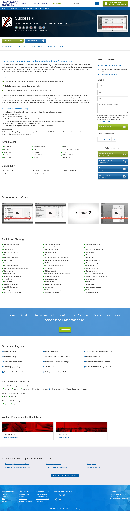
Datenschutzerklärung (104, 121)
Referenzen (5, 496)
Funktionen (38, 46)
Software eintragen (24, 494)
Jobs (3, 499)
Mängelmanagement (94, 467)
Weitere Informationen (57, 46)
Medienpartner (23, 499)
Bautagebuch (91, 464)
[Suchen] (97, 3)
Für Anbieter (57, 3)
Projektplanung (42, 438)
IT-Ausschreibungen (41, 494)
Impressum (5, 501)
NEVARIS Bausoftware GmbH (111, 65)
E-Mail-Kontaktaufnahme (109, 74)
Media (24, 46)
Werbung (21, 496)
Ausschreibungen (39, 3)
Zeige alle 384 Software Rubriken (65, 476)
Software (25, 3)
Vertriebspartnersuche (42, 496)
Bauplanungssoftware (53, 464)
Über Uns (4, 494)
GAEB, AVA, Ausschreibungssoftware (17, 467)
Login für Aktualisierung (25, 501)
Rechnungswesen (16, 8)
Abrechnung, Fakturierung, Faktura (33, 8)
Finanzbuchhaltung (11, 438)
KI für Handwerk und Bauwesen (56, 467)
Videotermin (65, 330)
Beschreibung (9, 46)
